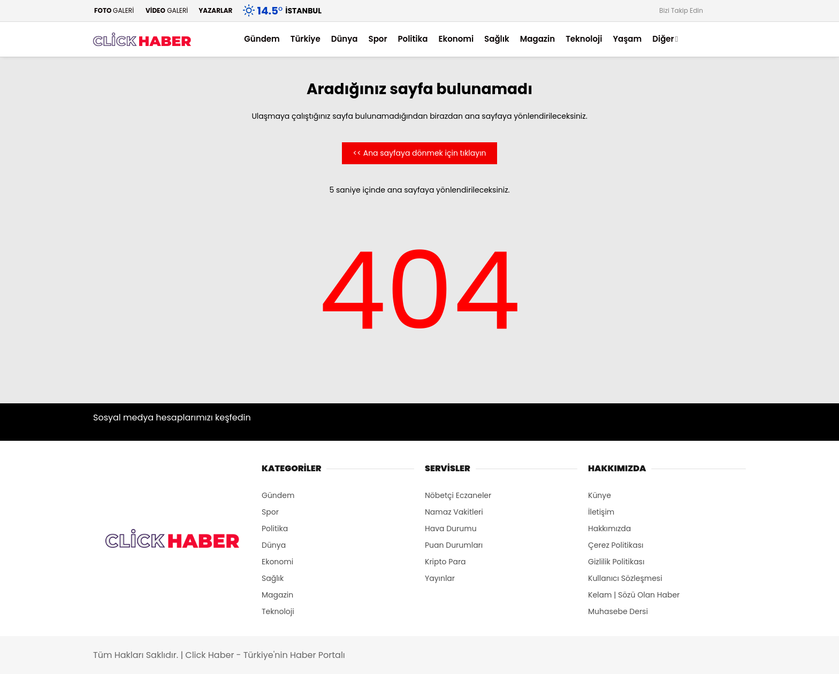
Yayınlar (440, 578)
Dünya (344, 38)
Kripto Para (445, 561)
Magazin (537, 38)
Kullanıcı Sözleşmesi (625, 578)
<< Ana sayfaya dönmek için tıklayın (419, 153)
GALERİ (113, 10)
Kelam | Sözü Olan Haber (634, 594)
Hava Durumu (451, 528)
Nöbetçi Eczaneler (458, 495)
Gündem (262, 38)
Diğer (663, 38)
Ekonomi (456, 38)
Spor (378, 38)
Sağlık (496, 38)
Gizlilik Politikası (616, 561)
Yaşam (627, 38)
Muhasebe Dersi (618, 611)
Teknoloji (584, 38)
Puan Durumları (454, 545)
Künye (599, 495)
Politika (413, 38)
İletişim (601, 512)
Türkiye (306, 38)
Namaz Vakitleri (454, 512)
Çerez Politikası (615, 545)
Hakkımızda (609, 528)
